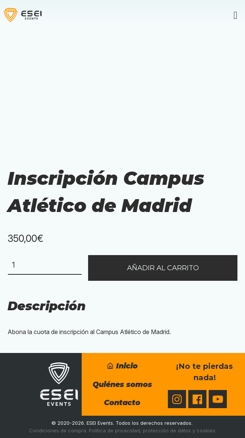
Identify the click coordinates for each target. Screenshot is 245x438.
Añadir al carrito (163, 268)
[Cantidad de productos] (45, 265)
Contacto (122, 402)
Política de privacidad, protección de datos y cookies (152, 430)
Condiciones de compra (57, 430)
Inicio (122, 365)
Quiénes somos (122, 384)
